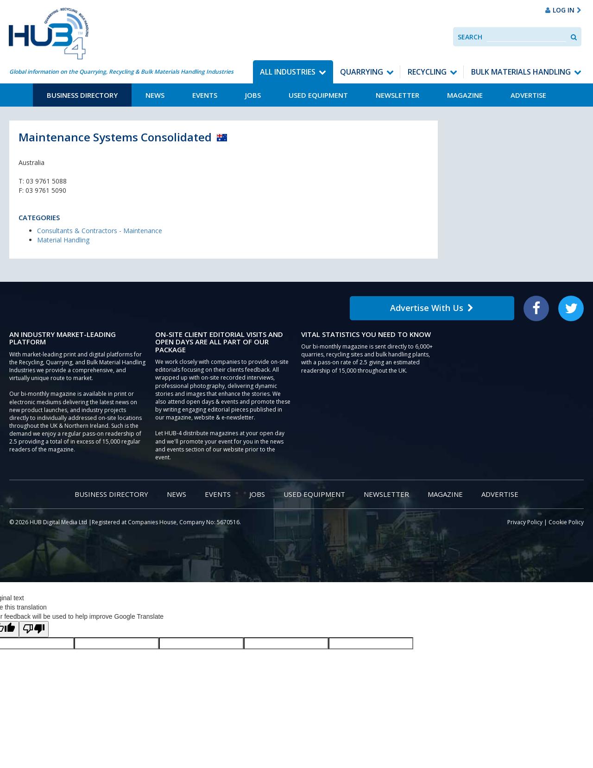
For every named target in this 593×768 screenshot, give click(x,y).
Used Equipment (318, 95)
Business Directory (82, 95)
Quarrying (361, 72)
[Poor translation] (34, 629)
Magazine (465, 95)
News (154, 95)
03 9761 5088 (46, 181)
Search (470, 36)
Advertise (528, 95)
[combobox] (526, 37)
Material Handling (63, 239)
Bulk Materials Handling (521, 72)
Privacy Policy (525, 522)
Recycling (427, 72)
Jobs (253, 95)
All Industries (287, 72)
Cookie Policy (566, 522)
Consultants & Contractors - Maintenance (99, 230)
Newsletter (397, 95)
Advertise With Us (431, 307)
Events (204, 95)
